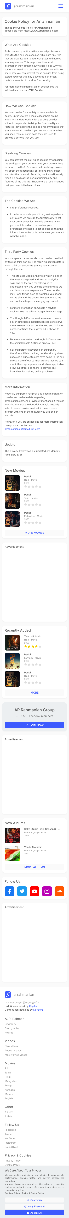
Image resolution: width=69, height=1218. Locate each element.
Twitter (9, 1134)
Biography (10, 1023)
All (6, 1068)
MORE (35, 692)
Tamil (8, 1072)
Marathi (9, 1094)
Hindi (7, 1076)
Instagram (10, 1142)
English (9, 1098)
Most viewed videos (16, 1054)
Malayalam (11, 1081)
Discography (12, 1028)
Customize (35, 1200)
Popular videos (13, 1050)
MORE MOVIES (34, 532)
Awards (9, 1032)
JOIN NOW (35, 725)
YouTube (10, 1138)
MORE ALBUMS (34, 867)
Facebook (10, 1129)
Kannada (10, 1089)
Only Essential (34, 1206)
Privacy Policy (13, 1160)
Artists (8, 1116)
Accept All (34, 1212)
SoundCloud (12, 1146)
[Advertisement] (34, 584)
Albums (9, 1111)
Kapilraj (33, 1006)
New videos (11, 1046)
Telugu (8, 1085)
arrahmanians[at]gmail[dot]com (22, 428)
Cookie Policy (12, 1164)
